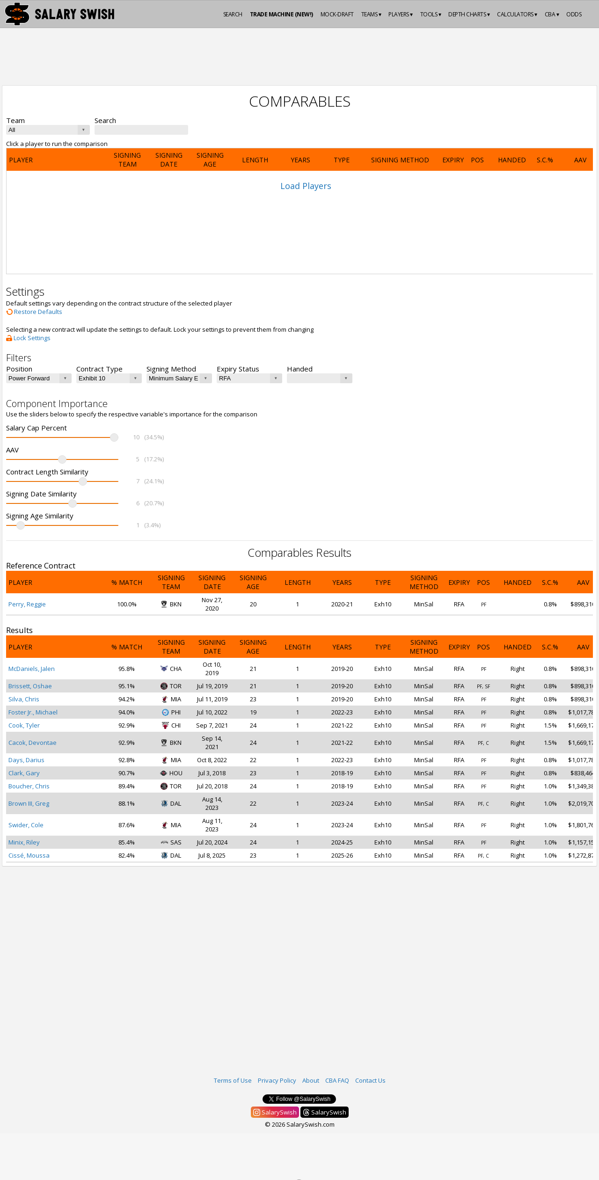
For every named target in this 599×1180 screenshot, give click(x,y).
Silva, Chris (23, 699)
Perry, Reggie (27, 604)
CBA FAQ (337, 1080)
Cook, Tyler (24, 725)
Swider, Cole (26, 825)
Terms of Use (233, 1080)
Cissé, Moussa (29, 855)
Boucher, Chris (29, 786)
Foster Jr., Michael (33, 712)
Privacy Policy (277, 1080)
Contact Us (370, 1080)
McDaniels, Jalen (31, 668)
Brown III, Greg (28, 803)
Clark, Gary (24, 773)
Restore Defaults (34, 311)
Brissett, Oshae (30, 686)
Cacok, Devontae (32, 742)
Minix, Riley (24, 842)
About (310, 1080)
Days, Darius (26, 760)
